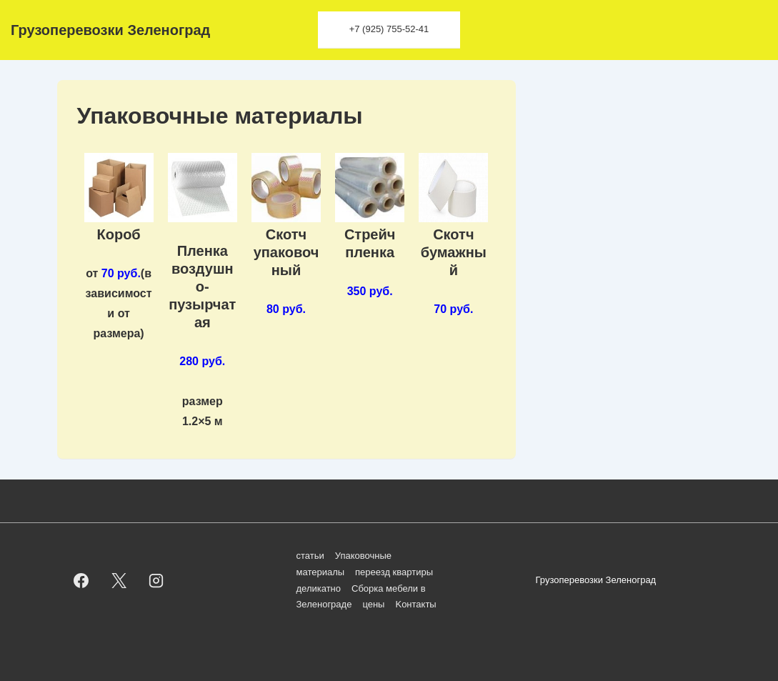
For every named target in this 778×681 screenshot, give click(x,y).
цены (373, 604)
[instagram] (156, 581)
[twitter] (118, 581)
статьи (310, 555)
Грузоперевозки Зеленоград (110, 30)
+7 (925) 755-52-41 (389, 29)
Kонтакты (415, 604)
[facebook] (81, 581)
